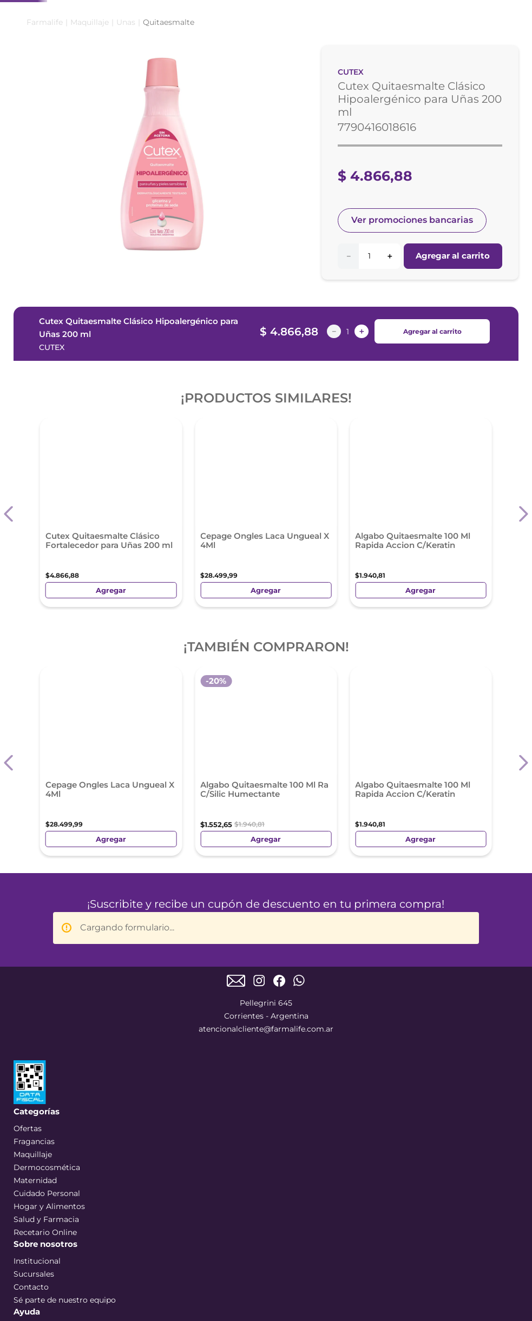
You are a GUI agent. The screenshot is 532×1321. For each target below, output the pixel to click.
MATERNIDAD (347, 88)
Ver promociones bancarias (412, 325)
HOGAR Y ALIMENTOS (461, 88)
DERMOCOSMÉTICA (220, 88)
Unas (125, 128)
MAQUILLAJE (149, 88)
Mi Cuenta (463, 50)
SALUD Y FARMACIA (405, 88)
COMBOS (42, 88)
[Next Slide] (227, 14)
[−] (348, 361)
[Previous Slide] (70, 14)
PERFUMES (92, 88)
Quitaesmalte (168, 128)
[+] (389, 361)
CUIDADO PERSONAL (289, 88)
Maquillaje (89, 128)
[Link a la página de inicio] (45, 128)
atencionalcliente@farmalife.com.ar (266, 776)
